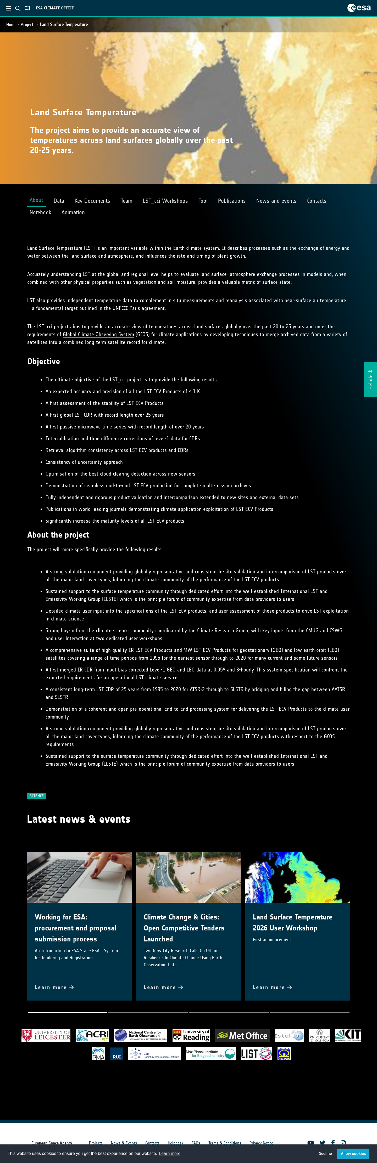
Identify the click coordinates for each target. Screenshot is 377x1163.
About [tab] (36, 200)
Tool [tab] (203, 200)
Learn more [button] (169, 1153)
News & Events (124, 1143)
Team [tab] (126, 200)
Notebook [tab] (40, 212)
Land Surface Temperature (64, 24)
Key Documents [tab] (92, 200)
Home (11, 24)
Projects (28, 24)
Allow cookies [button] (353, 1153)
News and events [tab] (276, 200)
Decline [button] (325, 1153)
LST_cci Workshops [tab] (165, 200)
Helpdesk (175, 1143)
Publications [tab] (232, 200)
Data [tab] (59, 200)
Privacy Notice (261, 1143)
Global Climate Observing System (98, 334)
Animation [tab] (73, 212)
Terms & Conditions (224, 1143)
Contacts (152, 1143)
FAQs (196, 1143)
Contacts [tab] (316, 200)
